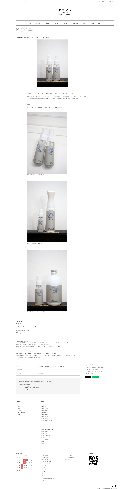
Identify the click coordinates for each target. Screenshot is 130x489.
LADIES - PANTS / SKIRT (46, 427)
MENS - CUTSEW (45, 412)
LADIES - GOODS (45, 433)
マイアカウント (102, 1)
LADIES (19, 406)
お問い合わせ (45, 455)
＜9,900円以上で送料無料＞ (26, 381)
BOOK (43, 443)
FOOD (84, 23)
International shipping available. (27, 390)
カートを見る (68, 455)
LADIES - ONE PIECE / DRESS (47, 429)
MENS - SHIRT (44, 406)
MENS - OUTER (45, 404)
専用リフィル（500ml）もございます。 (47, 311)
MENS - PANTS (45, 408)
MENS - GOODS (45, 416)
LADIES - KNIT (44, 425)
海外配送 (44, 471)
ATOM (69, 459)
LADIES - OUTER (45, 418)
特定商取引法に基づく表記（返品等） (95, 367)
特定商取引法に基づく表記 (48, 478)
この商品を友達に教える (92, 369)
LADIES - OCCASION (46, 435)
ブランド (44, 469)
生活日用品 (30, 30)
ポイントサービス (46, 463)
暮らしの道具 (23, 29)
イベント (44, 467)
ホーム (17, 28)
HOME (29, 23)
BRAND (92, 23)
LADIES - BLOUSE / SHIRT (47, 420)
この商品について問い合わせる (94, 371)
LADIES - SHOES (45, 431)
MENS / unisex (21, 404)
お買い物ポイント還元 (25, 384)
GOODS (19, 410)
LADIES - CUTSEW (45, 423)
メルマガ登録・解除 (46, 461)
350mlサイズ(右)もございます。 (47, 242)
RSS (66, 459)
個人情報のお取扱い (70, 457)
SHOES (19, 408)
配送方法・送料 (45, 459)
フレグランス (32, 28)
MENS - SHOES (45, 414)
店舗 (43, 480)
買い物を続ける (90, 373)
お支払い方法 (45, 457)
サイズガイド (89, 365)
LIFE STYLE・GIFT (24, 28)
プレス (43, 474)
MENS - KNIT (44, 410)
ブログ (43, 476)
